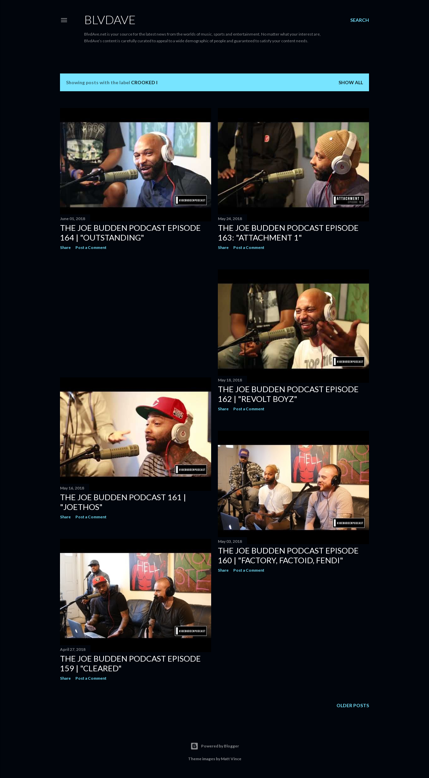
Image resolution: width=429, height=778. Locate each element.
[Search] (359, 20)
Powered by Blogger (214, 746)
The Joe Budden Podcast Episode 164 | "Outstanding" (130, 232)
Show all (351, 82)
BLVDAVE (110, 19)
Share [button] (65, 247)
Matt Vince (231, 758)
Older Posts (352, 705)
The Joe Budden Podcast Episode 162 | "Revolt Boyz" (288, 394)
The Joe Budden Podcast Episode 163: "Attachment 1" (288, 232)
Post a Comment (91, 247)
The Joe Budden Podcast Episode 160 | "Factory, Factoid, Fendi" (288, 555)
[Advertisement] (135, 314)
